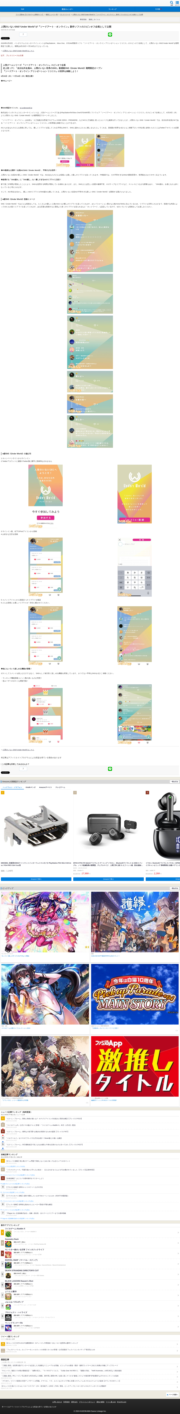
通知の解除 (100, 1402)
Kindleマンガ (30, 787)
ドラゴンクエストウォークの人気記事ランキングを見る (18, 1175)
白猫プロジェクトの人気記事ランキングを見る (16, 1183)
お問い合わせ (57, 1402)
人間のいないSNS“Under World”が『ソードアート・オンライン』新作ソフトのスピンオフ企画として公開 (107, 14)
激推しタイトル (94, 19)
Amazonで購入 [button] (36, 879)
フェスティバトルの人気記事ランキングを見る (16, 1210)
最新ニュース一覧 (52, 14)
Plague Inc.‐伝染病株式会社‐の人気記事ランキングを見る (18, 1218)
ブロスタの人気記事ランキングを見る (13, 1192)
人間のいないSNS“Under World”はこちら (18, 51)
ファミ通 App (8, 3)
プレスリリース (65, 14)
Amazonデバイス (45, 787)
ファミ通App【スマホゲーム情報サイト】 (30, 14)
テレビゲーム (60, 787)
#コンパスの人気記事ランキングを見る (13, 1166)
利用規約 (66, 1402)
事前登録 (83, 19)
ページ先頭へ (173, 1394)
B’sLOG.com (121, 1402)
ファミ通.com (111, 1402)
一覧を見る (174, 781)
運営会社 (74, 1402)
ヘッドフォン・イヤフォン (12, 787)
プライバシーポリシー (87, 1402)
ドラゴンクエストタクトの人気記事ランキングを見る (17, 1201)
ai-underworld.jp (26, 108)
